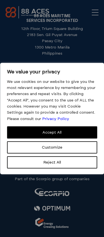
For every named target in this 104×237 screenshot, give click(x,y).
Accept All (52, 132)
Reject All (52, 162)
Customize (52, 147)
